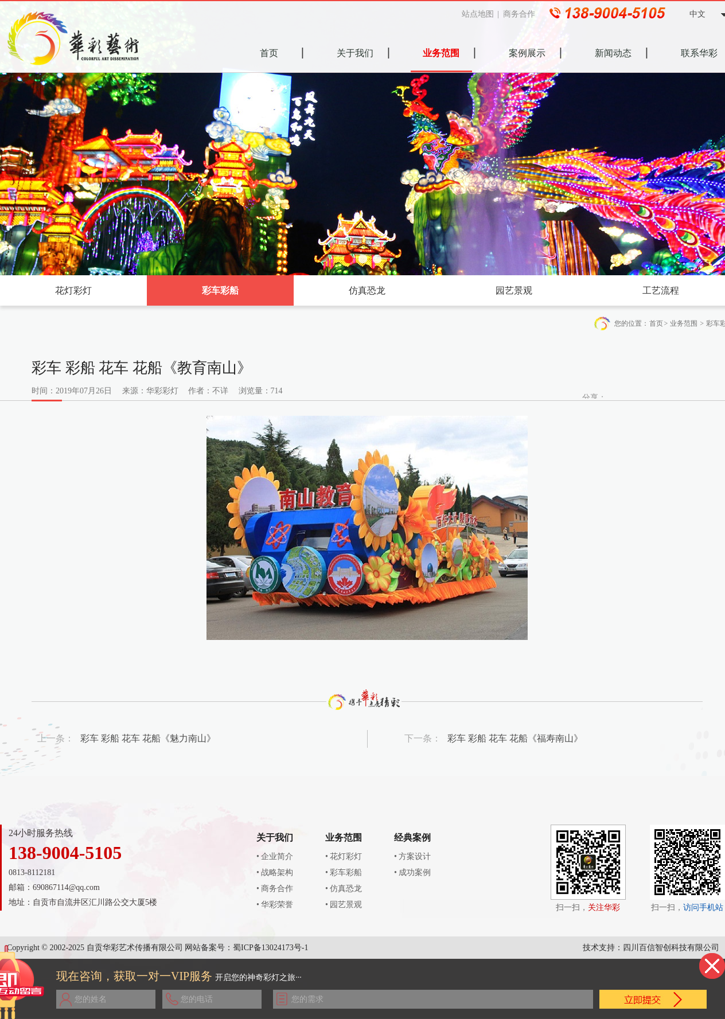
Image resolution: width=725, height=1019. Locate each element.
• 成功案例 (412, 872)
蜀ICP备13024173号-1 (270, 947)
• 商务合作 (274, 888)
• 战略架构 (274, 872)
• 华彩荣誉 (274, 904)
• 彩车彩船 (343, 872)
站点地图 (481, 14)
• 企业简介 (274, 856)
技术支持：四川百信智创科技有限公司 (651, 947)
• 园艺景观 (343, 904)
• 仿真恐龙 (343, 888)
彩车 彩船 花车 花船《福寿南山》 (515, 738)
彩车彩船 (220, 290)
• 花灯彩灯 (343, 856)
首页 (656, 323)
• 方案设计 (412, 856)
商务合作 (522, 14)
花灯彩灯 (73, 290)
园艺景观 (514, 290)
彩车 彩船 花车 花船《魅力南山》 (148, 738)
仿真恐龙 (367, 290)
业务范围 (683, 323)
